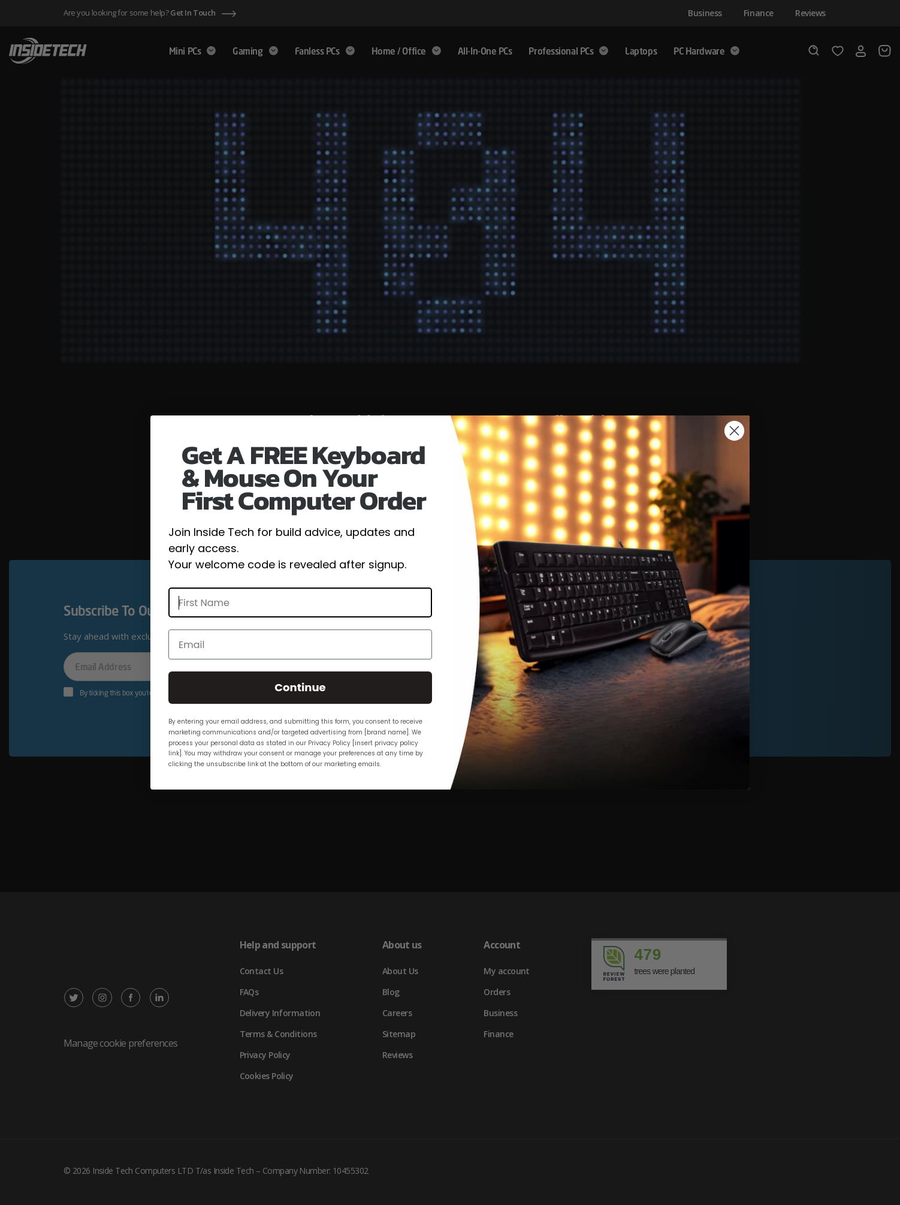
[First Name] (300, 602)
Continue (299, 687)
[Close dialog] (734, 430)
